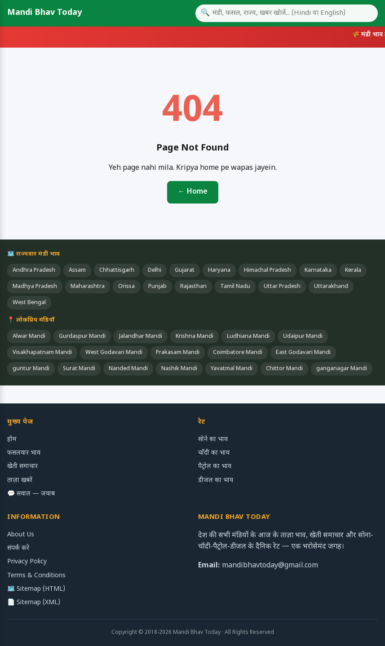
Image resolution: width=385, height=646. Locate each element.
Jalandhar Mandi (140, 336)
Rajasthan (193, 286)
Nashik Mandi (179, 368)
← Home (193, 192)
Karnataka (318, 270)
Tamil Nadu (235, 286)
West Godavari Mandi (113, 352)
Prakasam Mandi (177, 352)
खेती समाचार (22, 466)
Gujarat (185, 270)
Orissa (126, 286)
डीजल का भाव (215, 480)
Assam (77, 270)
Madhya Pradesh (35, 286)
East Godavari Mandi (303, 352)
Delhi (154, 270)
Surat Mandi (79, 368)
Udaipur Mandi (303, 336)
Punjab (157, 286)
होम (12, 439)
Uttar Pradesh (282, 286)
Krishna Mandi (194, 336)
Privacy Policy (27, 562)
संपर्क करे (18, 548)
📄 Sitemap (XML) (33, 602)
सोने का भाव (213, 439)
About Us (20, 535)
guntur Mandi (31, 368)
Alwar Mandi (29, 336)
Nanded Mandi (128, 368)
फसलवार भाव (23, 453)
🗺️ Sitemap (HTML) (36, 589)
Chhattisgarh (116, 270)
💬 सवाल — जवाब (31, 494)
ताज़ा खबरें (19, 480)
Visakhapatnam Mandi (42, 352)
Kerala (353, 270)
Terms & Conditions (36, 575)
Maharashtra (88, 286)
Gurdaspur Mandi (82, 336)
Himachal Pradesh (267, 270)
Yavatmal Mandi (231, 368)
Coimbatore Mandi (237, 352)
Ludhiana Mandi (248, 336)
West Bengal (29, 302)
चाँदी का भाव (214, 453)
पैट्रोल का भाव (214, 466)
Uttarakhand (331, 286)
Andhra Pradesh (34, 270)
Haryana (219, 270)
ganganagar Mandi (341, 368)
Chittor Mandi (284, 368)
